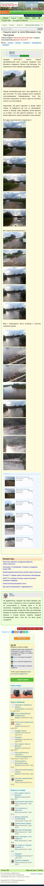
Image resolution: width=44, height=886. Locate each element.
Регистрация (22, 638)
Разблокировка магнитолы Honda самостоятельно (22, 572)
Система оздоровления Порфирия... (23, 779)
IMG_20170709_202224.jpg (22, 537)
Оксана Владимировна (23, 757)
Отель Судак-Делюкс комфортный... (23, 714)
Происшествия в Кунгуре (23, 38)
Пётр (17, 782)
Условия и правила (36, 874)
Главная (5, 18)
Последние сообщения (20, 20)
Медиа (27, 18)
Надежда (18, 739)
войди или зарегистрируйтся (21, 673)
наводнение (36, 43)
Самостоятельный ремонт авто (14, 583)
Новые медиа (16, 686)
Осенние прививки (22, 860)
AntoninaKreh (19, 709)
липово (18, 43)
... (30, 20)
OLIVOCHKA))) (20, 819)
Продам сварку (20, 731)
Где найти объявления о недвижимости (17, 587)
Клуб (33, 18)
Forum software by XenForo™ (10, 882)
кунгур (10, 43)
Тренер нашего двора (23, 823)
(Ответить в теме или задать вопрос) (30, 629)
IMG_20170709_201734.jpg (22, 501)
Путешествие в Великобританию (21, 762)
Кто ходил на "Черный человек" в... (23, 846)
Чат (21, 18)
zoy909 (17, 733)
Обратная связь (31, 870)
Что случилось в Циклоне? (21, 809)
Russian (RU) (5, 870)
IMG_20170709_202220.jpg (22, 525)
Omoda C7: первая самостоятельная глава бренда (21, 575)
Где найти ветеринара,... (24, 830)
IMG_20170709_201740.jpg (22, 513)
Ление (17, 726)
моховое (26, 43)
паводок (5, 45)
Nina (16, 804)
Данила (16, 40)
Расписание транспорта (24, 802)
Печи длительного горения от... (22, 754)
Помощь (40, 870)
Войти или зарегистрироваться (33, 15)
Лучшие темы (6, 20)
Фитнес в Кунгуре (21, 817)
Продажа (18, 737)
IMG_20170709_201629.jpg (22, 477)
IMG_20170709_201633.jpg (22, 489)
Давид (17, 718)
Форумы (13, 18)
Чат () (13, 645)
